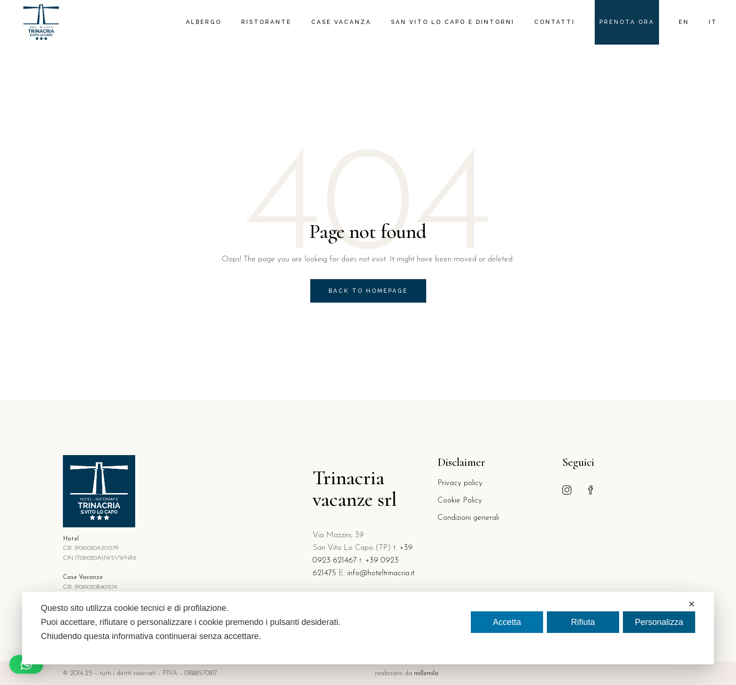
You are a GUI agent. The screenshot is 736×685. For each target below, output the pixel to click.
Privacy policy (460, 483)
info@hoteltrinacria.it (380, 573)
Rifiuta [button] (583, 622)
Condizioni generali (468, 518)
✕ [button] (691, 604)
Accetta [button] (507, 622)
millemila (426, 673)
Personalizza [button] (659, 622)
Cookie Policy (459, 500)
